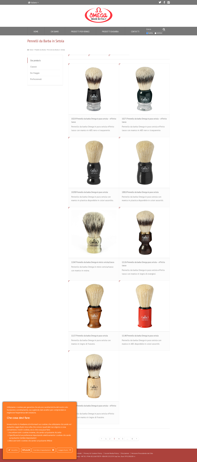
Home (36, 31)
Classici (33, 66)
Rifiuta (26, 450)
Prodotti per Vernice (80, 31)
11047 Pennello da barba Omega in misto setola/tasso (92, 262)
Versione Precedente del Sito (142, 453)
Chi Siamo (55, 31)
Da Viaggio (35, 73)
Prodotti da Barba (110, 31)
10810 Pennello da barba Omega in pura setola (140, 192)
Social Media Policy (111, 453)
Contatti (135, 31)
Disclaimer (125, 453)
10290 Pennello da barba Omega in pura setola (89, 192)
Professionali (36, 79)
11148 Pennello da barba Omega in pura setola (140, 335)
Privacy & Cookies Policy (93, 453)
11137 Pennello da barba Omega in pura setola (89, 335)
